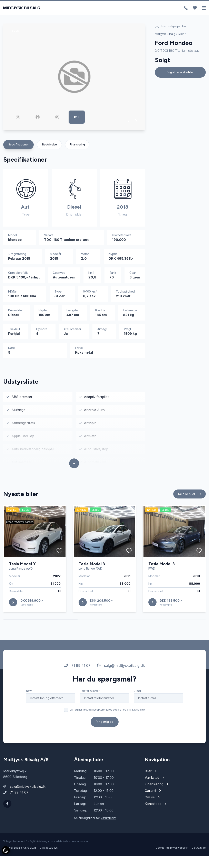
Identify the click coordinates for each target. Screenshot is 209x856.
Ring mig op (104, 722)
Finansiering (77, 144)
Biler (181, 34)
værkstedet (108, 818)
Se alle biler (189, 494)
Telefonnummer (89, 690)
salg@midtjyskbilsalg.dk (121, 665)
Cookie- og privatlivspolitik (172, 847)
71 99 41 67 (77, 665)
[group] (74, 76)
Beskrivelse (49, 144)
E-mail (137, 690)
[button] (129, 121)
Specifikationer (18, 144)
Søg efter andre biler (180, 72)
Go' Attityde (199, 847)
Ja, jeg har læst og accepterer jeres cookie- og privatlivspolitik (107, 709)
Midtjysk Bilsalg (165, 34)
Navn (29, 690)
